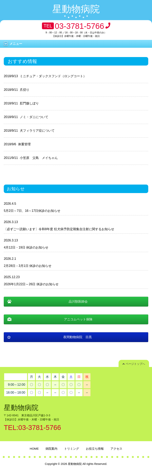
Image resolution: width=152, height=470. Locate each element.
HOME (34, 448)
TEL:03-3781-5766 (32, 427)
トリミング (71, 448)
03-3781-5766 (79, 26)
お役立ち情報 (95, 448)
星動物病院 (76, 9)
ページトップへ (134, 364)
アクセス (116, 448)
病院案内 (51, 448)
